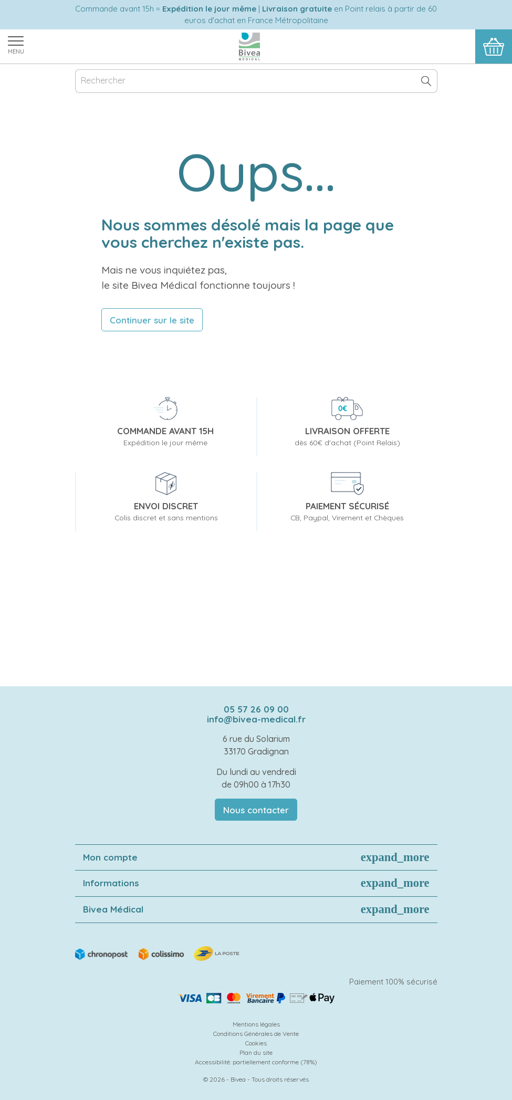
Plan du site (256, 1052)
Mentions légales (256, 1024)
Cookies (256, 1043)
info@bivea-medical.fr (256, 719)
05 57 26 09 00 (256, 709)
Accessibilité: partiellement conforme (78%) (256, 1062)
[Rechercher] (256, 81)
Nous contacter (256, 809)
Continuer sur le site (152, 320)
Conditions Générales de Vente (256, 1034)
